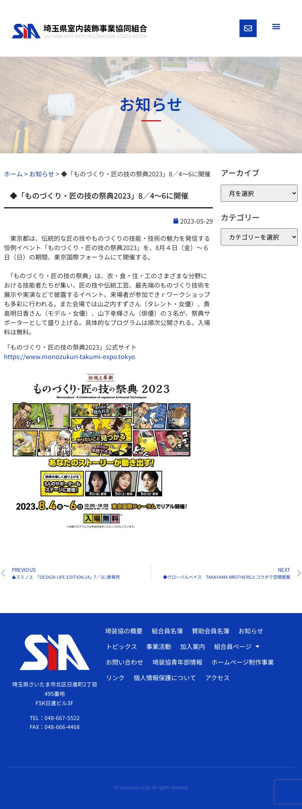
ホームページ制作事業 (242, 662)
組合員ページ (236, 646)
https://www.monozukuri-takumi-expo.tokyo (69, 356)
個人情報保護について (165, 677)
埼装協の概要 (124, 630)
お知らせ (250, 630)
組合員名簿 (167, 630)
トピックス (121, 646)
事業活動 (158, 646)
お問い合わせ (124, 662)
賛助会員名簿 (210, 630)
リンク (115, 677)
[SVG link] (79, 31)
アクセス (217, 677)
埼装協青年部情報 (177, 662)
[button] (276, 26)
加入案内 (192, 646)
